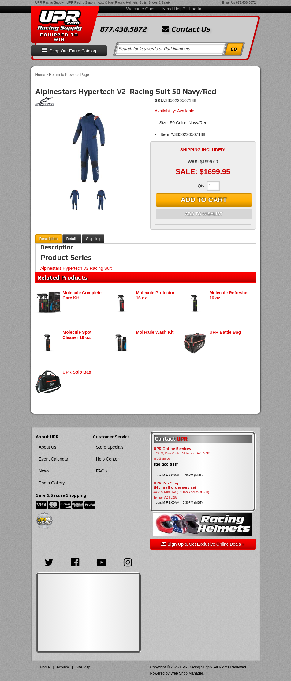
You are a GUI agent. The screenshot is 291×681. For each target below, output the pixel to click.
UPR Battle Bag (225, 332)
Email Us (228, 2)
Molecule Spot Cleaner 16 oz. (76, 335)
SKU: (160, 100)
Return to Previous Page (69, 75)
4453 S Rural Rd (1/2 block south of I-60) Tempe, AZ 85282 (181, 495)
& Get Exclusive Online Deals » (202, 544)
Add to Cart (204, 200)
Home (40, 75)
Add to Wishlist (203, 213)
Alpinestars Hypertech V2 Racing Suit (76, 268)
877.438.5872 (246, 2)
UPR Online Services (172, 448)
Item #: (167, 134)
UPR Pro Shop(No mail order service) (175, 485)
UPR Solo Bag (76, 372)
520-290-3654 (166, 464)
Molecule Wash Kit (154, 332)
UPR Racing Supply (49, 2)
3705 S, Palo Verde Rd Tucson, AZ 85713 (182, 453)
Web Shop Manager (186, 673)
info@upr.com (163, 458)
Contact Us (186, 29)
